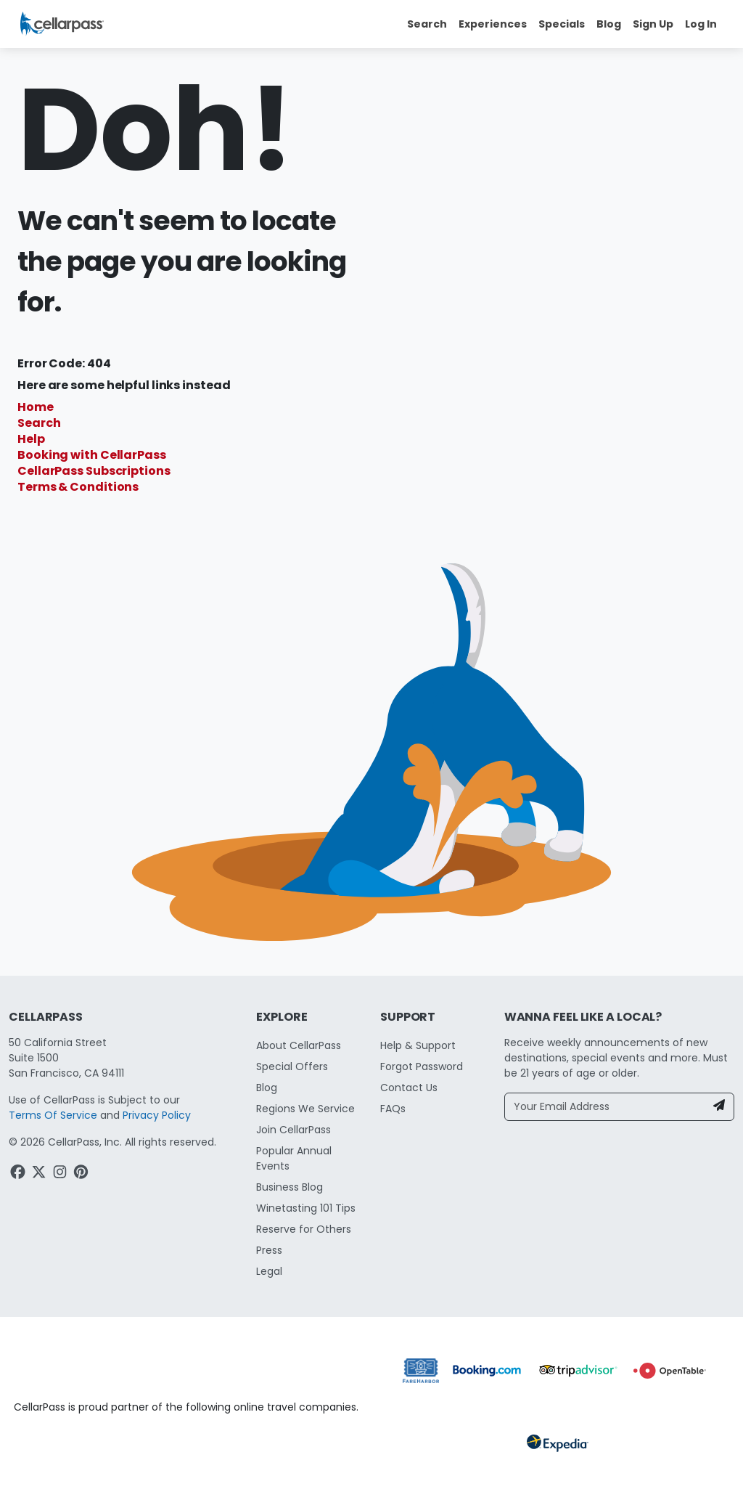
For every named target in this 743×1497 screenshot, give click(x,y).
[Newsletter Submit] (719, 1106)
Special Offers (292, 1066)
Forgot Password (421, 1066)
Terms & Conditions (78, 486)
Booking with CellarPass (91, 454)
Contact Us (409, 1087)
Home (35, 407)
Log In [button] (701, 24)
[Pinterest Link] (82, 1174)
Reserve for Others (303, 1229)
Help (31, 439)
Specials (561, 24)
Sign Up (653, 24)
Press (269, 1250)
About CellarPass (298, 1045)
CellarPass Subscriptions (94, 470)
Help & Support (418, 1045)
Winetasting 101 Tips (306, 1208)
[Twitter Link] (40, 1174)
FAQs (393, 1108)
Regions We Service (305, 1108)
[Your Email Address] (605, 1106)
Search (38, 423)
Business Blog (289, 1187)
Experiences (493, 24)
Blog (608, 24)
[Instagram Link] (61, 1174)
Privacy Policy (157, 1115)
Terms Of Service (53, 1115)
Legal (269, 1271)
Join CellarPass (293, 1129)
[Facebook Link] (19, 1174)
